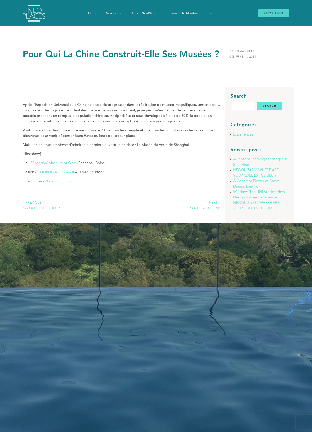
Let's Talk (274, 13)
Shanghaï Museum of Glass (55, 163)
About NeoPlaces (144, 13)
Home (92, 13)
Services (112, 13)
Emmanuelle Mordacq (183, 13)
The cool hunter (58, 181)
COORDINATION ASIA (55, 172)
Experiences (243, 134)
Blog (212, 13)
